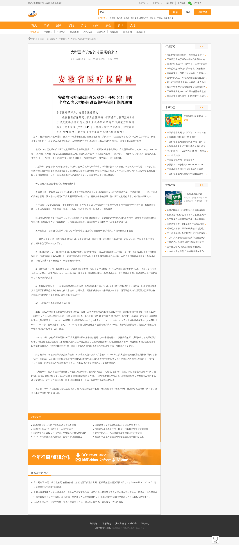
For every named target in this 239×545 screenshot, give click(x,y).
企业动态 (101, 32)
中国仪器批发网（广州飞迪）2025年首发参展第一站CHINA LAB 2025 (200, 132)
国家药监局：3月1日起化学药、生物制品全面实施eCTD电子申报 (197, 73)
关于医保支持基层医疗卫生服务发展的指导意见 (189, 219)
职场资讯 (140, 32)
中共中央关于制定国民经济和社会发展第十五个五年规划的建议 (197, 237)
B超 (132, 18)
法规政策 (74, 32)
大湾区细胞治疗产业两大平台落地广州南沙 (187, 64)
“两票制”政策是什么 (193, 193)
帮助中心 (145, 523)
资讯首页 (34, 32)
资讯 (120, 25)
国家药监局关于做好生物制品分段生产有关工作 (189, 59)
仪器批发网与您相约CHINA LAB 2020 (185, 164)
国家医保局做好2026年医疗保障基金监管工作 (188, 91)
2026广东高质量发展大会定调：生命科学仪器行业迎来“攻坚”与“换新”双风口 (203, 82)
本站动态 (61, 32)
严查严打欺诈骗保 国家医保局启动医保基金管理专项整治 (194, 242)
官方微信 (197, 3)
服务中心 (156, 3)
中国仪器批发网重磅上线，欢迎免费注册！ (196, 116)
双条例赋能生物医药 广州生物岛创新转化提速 (188, 55)
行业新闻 (48, 32)
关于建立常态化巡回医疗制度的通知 (184, 247)
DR (136, 18)
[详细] (186, 120)
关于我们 (94, 523)
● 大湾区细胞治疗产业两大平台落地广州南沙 (52, 429)
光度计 (112, 18)
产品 (46, 25)
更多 (201, 46)
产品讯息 (87, 32)
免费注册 (58, 3)
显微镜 (152, 18)
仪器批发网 (117, 528)
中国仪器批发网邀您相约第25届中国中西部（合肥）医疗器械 (196, 141)
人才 (133, 25)
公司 (83, 25)
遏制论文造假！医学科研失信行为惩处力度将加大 (190, 228)
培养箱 (126, 18)
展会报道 (114, 32)
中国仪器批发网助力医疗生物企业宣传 (185, 169)
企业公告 (132, 523)
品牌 (96, 25)
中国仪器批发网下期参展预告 (181, 160)
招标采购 (127, 32)
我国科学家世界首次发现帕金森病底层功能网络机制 (191, 87)
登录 (52, 3)
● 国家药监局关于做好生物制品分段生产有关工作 (116, 425)
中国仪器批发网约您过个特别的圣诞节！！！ (188, 173)
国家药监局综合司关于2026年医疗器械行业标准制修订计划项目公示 (199, 96)
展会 (108, 25)
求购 (71, 25)
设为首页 (170, 3)
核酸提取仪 (168, 18)
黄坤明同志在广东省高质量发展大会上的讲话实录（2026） (195, 77)
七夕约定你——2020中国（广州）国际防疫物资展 (190, 151)
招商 (59, 25)
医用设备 (93, 136)
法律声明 (119, 523)
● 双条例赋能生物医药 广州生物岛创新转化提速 (53, 425)
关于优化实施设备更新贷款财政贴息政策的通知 (189, 233)
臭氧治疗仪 (143, 18)
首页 (34, 25)
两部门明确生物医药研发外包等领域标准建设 (188, 210)
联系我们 (106, 523)
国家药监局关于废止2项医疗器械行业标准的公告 (190, 224)
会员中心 (142, 3)
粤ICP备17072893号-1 (133, 528)
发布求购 (202, 12)
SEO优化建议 (173, 155)
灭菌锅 (159, 18)
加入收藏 (181, 3)
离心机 (119, 18)
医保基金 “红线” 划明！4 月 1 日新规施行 (186, 215)
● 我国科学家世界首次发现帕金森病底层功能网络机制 (118, 436)
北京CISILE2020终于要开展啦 (181, 137)
